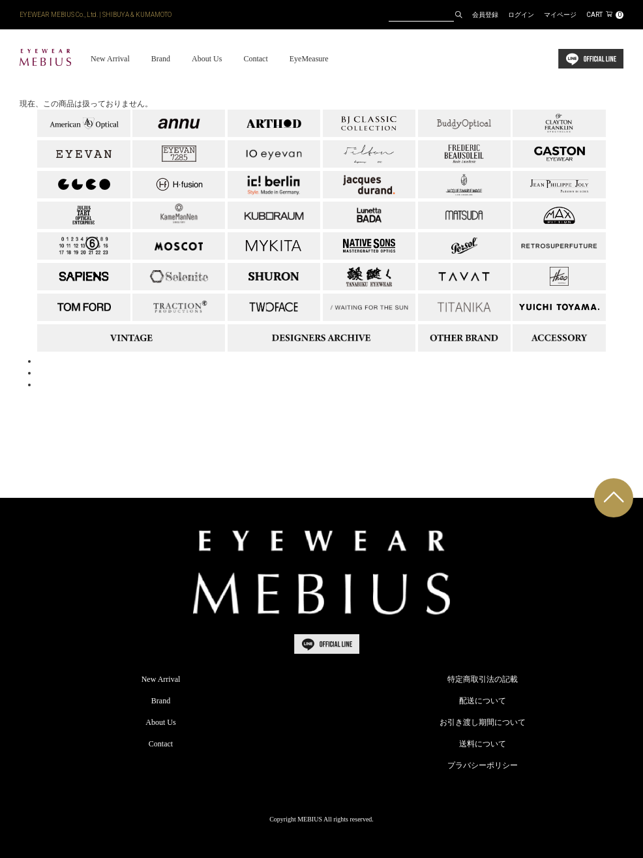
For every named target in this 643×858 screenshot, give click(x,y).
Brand (160, 58)
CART (604, 14)
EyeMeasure (309, 58)
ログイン (521, 14)
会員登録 (485, 14)
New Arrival (110, 58)
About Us (207, 58)
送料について (482, 743)
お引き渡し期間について (483, 722)
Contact (255, 58)
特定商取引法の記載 (482, 679)
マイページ (560, 14)
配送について (482, 700)
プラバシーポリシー (482, 765)
